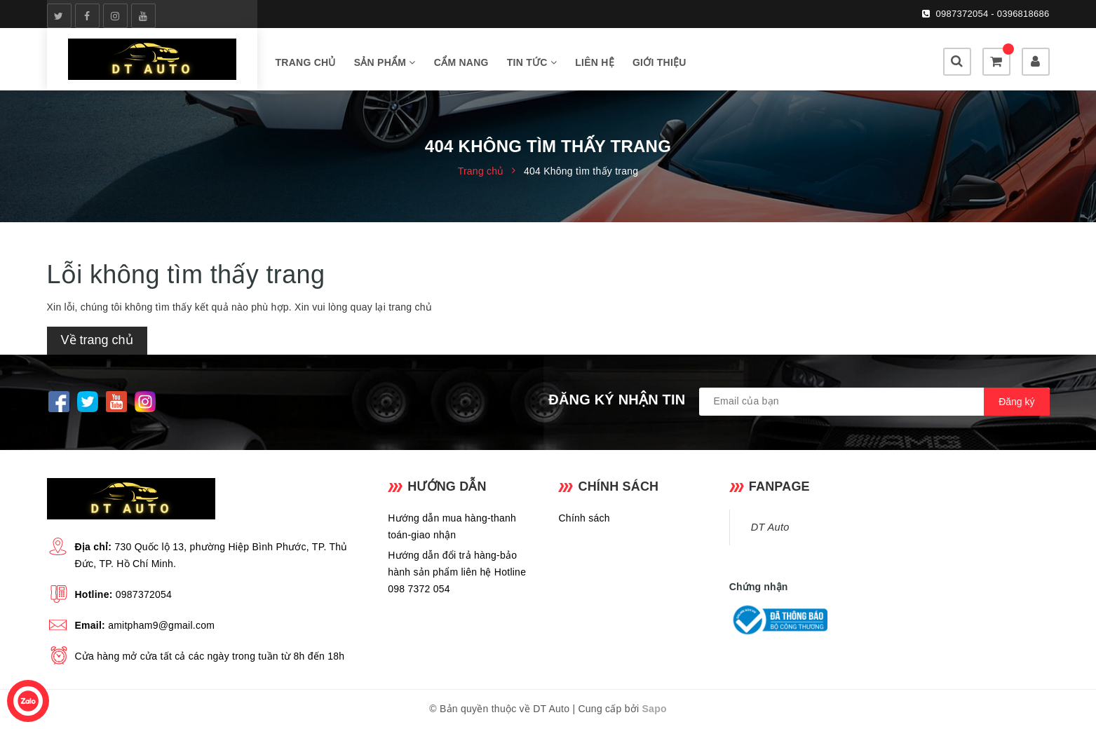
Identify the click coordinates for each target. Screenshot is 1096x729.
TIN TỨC (532, 62)
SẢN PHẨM (385, 62)
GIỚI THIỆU (659, 62)
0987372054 (144, 594)
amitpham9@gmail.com (161, 625)
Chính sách (583, 518)
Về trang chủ (97, 340)
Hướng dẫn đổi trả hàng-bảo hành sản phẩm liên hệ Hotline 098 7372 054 (457, 572)
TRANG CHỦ (306, 62)
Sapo (654, 708)
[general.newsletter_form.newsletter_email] (874, 402)
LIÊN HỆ (594, 62)
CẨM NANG (461, 62)
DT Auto (770, 527)
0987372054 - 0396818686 (993, 13)
